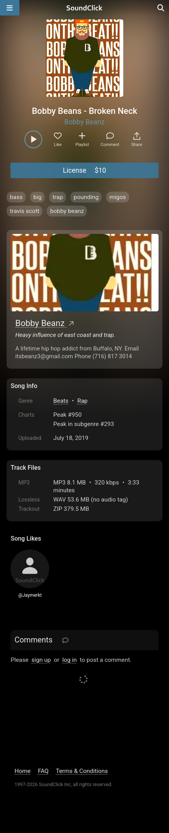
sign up (41, 659)
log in (69, 659)
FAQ (43, 771)
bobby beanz (67, 211)
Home (22, 771)
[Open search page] (161, 7)
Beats (60, 400)
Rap (82, 400)
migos (117, 197)
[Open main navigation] (9, 7)
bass (16, 197)
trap (57, 197)
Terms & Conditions (82, 771)
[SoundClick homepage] (84, 7)
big (37, 197)
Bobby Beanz (84, 122)
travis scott (24, 211)
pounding (86, 197)
